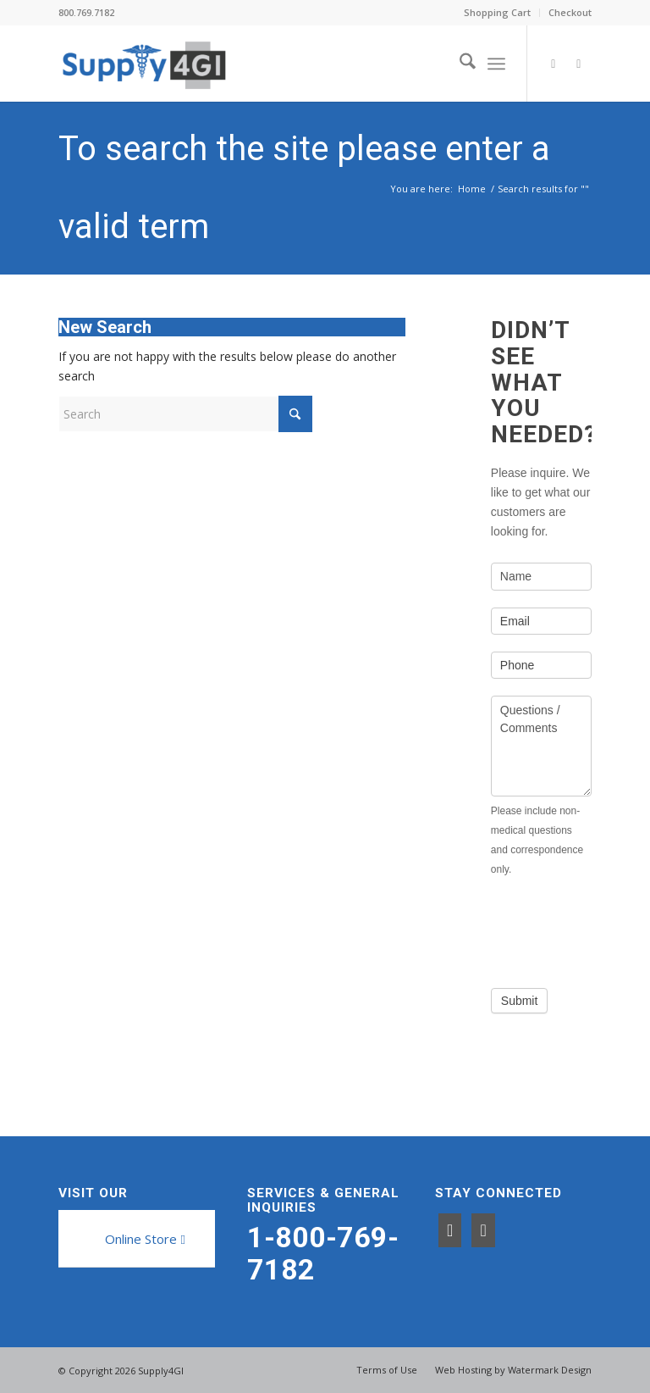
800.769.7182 (86, 12)
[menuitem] (497, 12)
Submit (519, 1000)
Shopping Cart (497, 12)
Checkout (570, 12)
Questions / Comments (541, 746)
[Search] (459, 63)
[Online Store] (143, 1239)
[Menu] (496, 63)
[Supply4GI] (143, 63)
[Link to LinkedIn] (579, 63)
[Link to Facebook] (553, 63)
